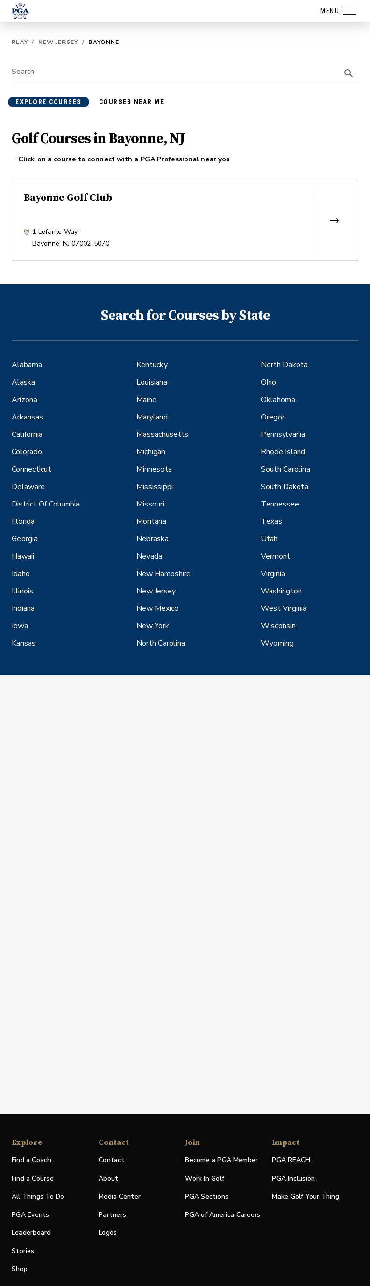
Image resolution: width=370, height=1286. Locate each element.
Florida (23, 521)
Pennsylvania (283, 434)
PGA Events (30, 1214)
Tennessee (280, 504)
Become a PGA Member (221, 1160)
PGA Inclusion (293, 1178)
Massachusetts (162, 434)
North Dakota (284, 365)
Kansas (24, 643)
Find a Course (33, 1178)
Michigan (150, 452)
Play (20, 42)
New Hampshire (163, 573)
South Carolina (285, 469)
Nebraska (152, 539)
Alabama (27, 365)
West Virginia (284, 608)
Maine (146, 399)
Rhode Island (283, 452)
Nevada (149, 556)
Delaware (28, 486)
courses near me (132, 102)
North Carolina (160, 643)
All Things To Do (38, 1196)
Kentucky (152, 365)
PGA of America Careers (222, 1215)
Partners (112, 1214)
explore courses (48, 102)
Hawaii (23, 556)
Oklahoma (278, 399)
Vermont (275, 556)
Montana (151, 521)
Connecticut (31, 469)
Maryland (152, 417)
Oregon (273, 417)
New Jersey (58, 42)
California (27, 434)
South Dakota (284, 486)
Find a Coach (31, 1160)
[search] (348, 73)
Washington (281, 591)
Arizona (24, 399)
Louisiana (151, 382)
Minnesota (154, 469)
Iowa (20, 626)
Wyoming (277, 643)
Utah (269, 539)
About (108, 1178)
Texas (271, 521)
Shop (20, 1269)
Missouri (150, 504)
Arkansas (27, 417)
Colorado (27, 452)
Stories (23, 1251)
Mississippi (154, 486)
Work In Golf (204, 1178)
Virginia (273, 573)
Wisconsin (278, 626)
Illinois (22, 591)
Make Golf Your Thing (305, 1197)
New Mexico (157, 608)
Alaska (23, 382)
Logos (108, 1232)
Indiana (23, 608)
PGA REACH (291, 1161)
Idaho (21, 573)
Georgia (25, 539)
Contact (112, 1160)
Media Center (120, 1197)
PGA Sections (206, 1196)
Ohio (268, 382)
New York (152, 626)
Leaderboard (31, 1232)
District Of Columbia (46, 504)
